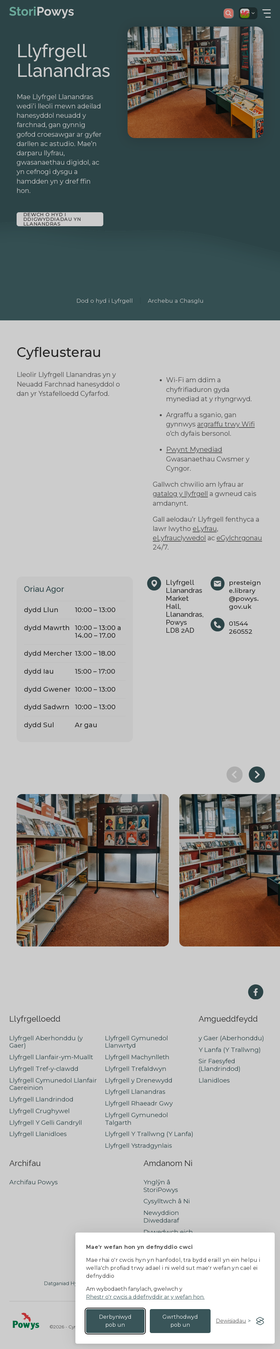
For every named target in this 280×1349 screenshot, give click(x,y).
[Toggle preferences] (233, 1321)
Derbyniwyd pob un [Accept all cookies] (115, 1321)
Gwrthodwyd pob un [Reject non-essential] (180, 1321)
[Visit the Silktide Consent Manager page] (260, 1321)
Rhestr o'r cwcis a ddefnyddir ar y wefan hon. (145, 1297)
